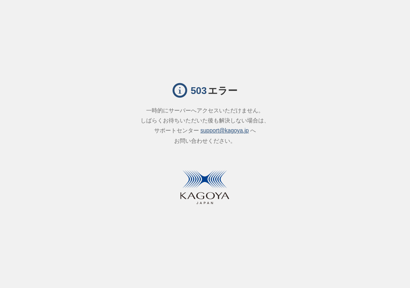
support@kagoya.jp (225, 130)
